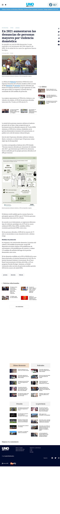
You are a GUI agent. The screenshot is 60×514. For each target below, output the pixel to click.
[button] (2, 4)
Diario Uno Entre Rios (20, 449)
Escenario (40, 9)
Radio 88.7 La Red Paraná (35, 447)
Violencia (13, 82)
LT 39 (53, 9)
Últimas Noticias (6, 9)
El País (30, 9)
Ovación (26, 9)
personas (17, 27)
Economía (35, 9)
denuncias (9, 85)
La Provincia (14, 9)
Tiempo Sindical (48, 9)
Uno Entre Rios (5, 27)
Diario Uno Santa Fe (20, 450)
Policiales (20, 9)
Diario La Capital (19, 447)
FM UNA (31, 452)
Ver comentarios (19, 306)
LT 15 (56, 9)
